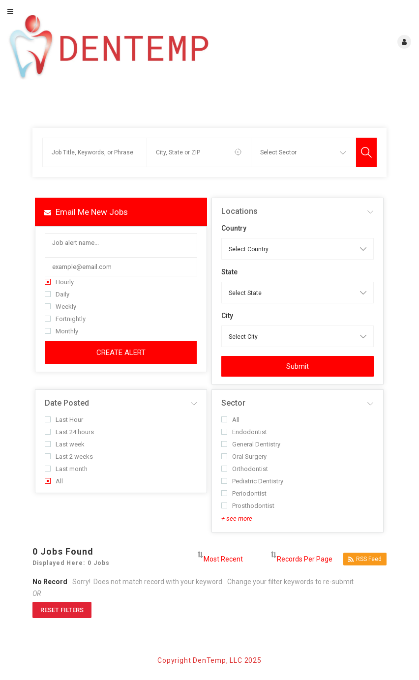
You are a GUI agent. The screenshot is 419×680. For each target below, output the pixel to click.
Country (233, 228)
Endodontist (244, 432)
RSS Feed (365, 559)
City (227, 315)
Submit (297, 366)
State (229, 271)
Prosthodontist (247, 506)
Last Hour (64, 419)
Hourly (59, 282)
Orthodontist (244, 469)
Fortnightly (65, 319)
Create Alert (121, 352)
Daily (57, 294)
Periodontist (244, 493)
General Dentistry (250, 444)
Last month (66, 469)
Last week (65, 444)
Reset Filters (62, 610)
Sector (233, 403)
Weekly (60, 306)
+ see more (236, 518)
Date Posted (67, 403)
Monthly (61, 331)
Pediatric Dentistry (252, 481)
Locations (239, 211)
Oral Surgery (244, 456)
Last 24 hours (69, 432)
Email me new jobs (86, 212)
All (54, 481)
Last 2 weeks (69, 456)
